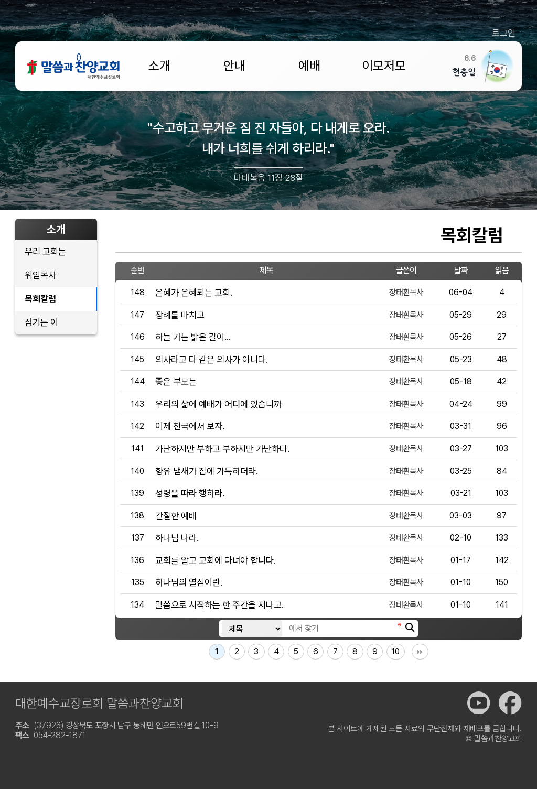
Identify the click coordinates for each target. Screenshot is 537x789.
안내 (234, 65)
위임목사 (40, 274)
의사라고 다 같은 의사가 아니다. (211, 359)
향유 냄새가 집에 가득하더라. (206, 471)
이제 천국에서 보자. (189, 425)
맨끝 (420, 652)
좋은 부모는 (176, 381)
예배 (309, 65)
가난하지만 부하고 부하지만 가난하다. (222, 448)
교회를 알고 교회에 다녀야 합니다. (215, 560)
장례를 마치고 (180, 314)
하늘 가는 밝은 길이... (193, 336)
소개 (159, 65)
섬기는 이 (41, 322)
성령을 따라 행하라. (189, 493)
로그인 (503, 32)
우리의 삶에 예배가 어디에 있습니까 (218, 403)
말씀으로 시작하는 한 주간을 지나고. (219, 604)
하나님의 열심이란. (188, 582)
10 (395, 651)
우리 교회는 (45, 251)
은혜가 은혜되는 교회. (193, 292)
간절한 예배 (176, 515)
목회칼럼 (40, 298)
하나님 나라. (177, 537)
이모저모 (384, 65)
